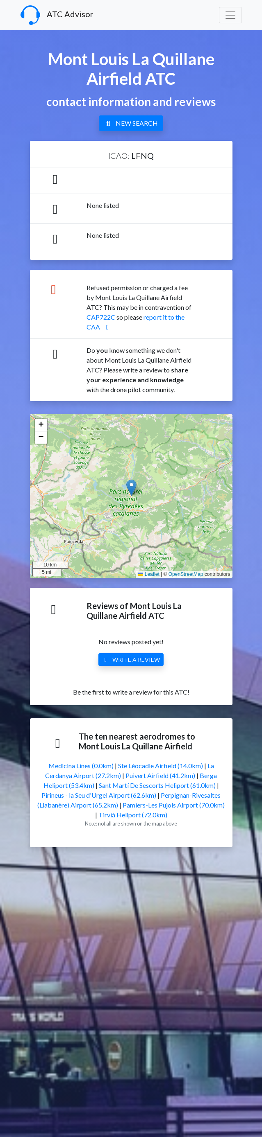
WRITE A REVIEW (131, 659)
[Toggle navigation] (230, 15)
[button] (131, 487)
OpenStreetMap (186, 574)
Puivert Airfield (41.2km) (160, 775)
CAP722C (101, 317)
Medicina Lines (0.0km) (81, 765)
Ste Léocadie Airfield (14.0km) (160, 765)
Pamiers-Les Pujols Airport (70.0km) (174, 805)
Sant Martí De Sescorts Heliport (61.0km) (157, 785)
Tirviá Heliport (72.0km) (132, 815)
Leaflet (148, 574)
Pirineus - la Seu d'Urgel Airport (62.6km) (98, 795)
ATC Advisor (57, 15)
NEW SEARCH (131, 123)
